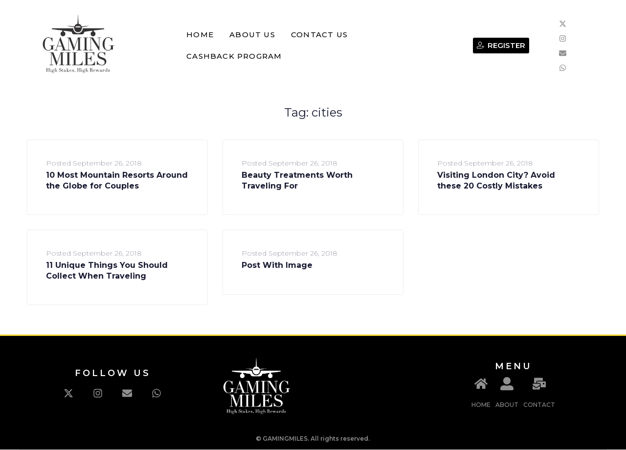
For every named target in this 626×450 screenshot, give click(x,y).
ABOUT (506, 404)
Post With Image (277, 265)
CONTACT (539, 404)
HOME (481, 404)
